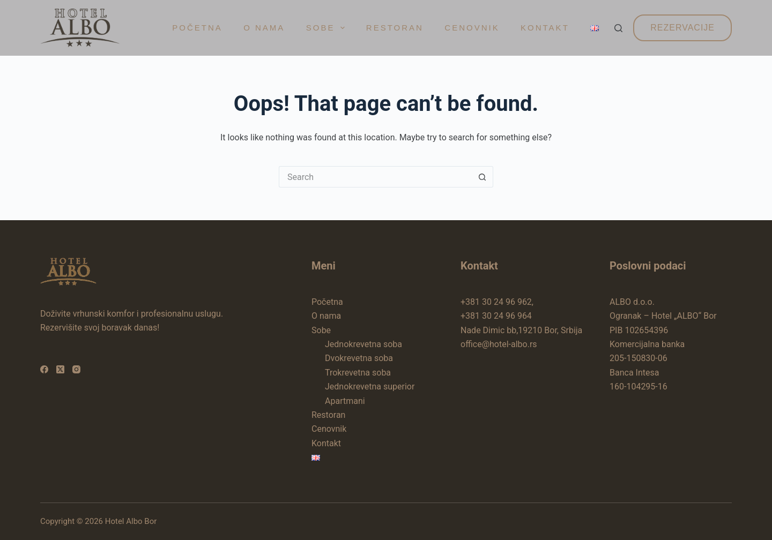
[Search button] (482, 177)
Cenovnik (471, 27)
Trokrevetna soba (358, 373)
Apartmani (345, 401)
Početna (197, 27)
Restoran (395, 27)
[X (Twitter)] (60, 369)
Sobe (328, 27)
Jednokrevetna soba (363, 344)
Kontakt (545, 27)
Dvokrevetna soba (359, 358)
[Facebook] (44, 369)
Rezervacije (682, 27)
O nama (264, 27)
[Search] (618, 28)
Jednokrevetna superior (369, 386)
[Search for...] (375, 177)
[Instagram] (76, 369)
